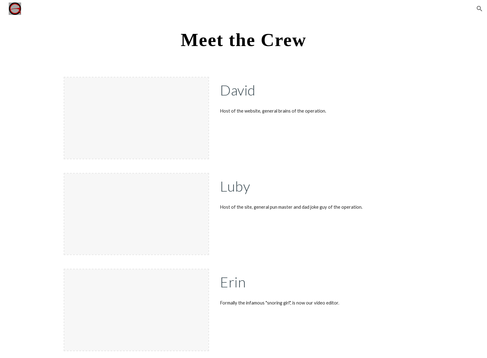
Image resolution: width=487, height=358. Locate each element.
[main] (243, 39)
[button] (479, 8)
